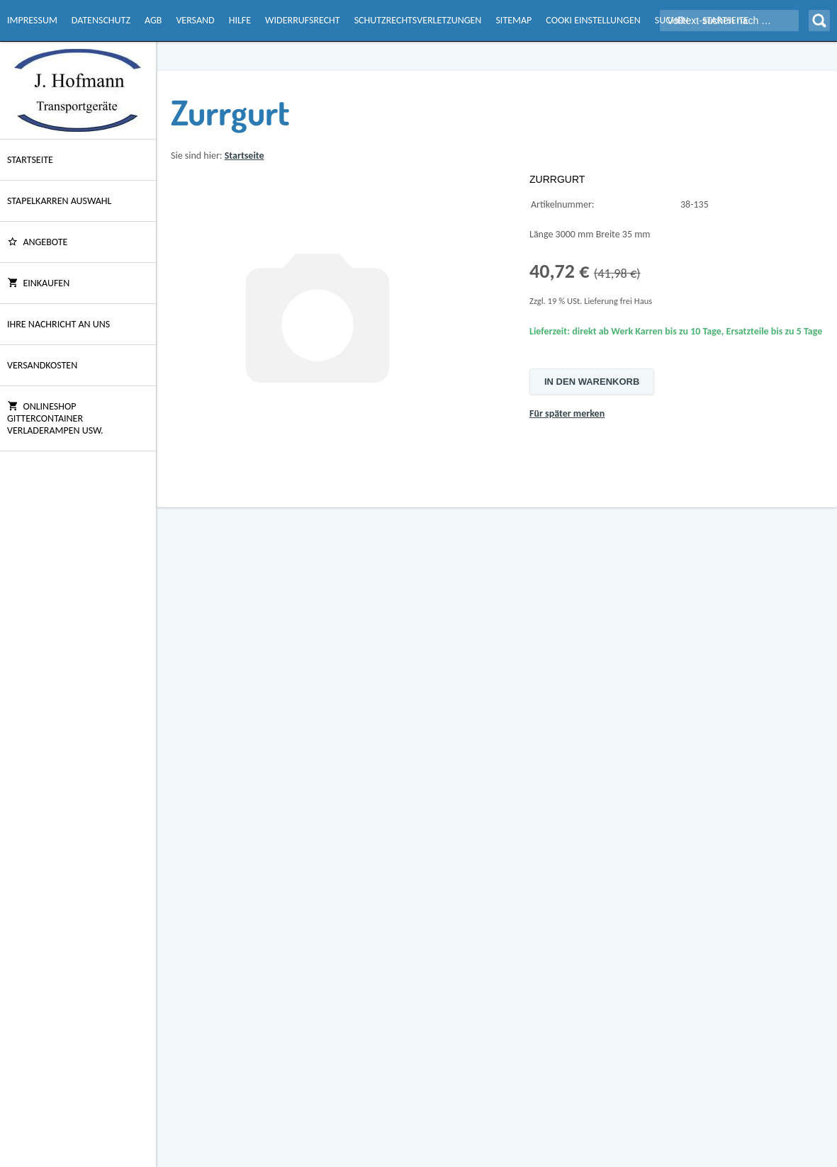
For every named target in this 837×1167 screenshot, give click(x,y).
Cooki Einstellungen (593, 20)
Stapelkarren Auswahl (59, 201)
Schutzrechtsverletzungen (418, 20)
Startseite (30, 160)
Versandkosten (42, 365)
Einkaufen (38, 283)
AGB (153, 20)
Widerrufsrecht (302, 20)
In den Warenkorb (591, 381)
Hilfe (240, 20)
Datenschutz (101, 20)
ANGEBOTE (37, 242)
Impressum (32, 20)
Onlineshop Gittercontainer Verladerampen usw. (55, 418)
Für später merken (567, 413)
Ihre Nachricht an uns (58, 324)
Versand (195, 20)
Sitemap (513, 20)
